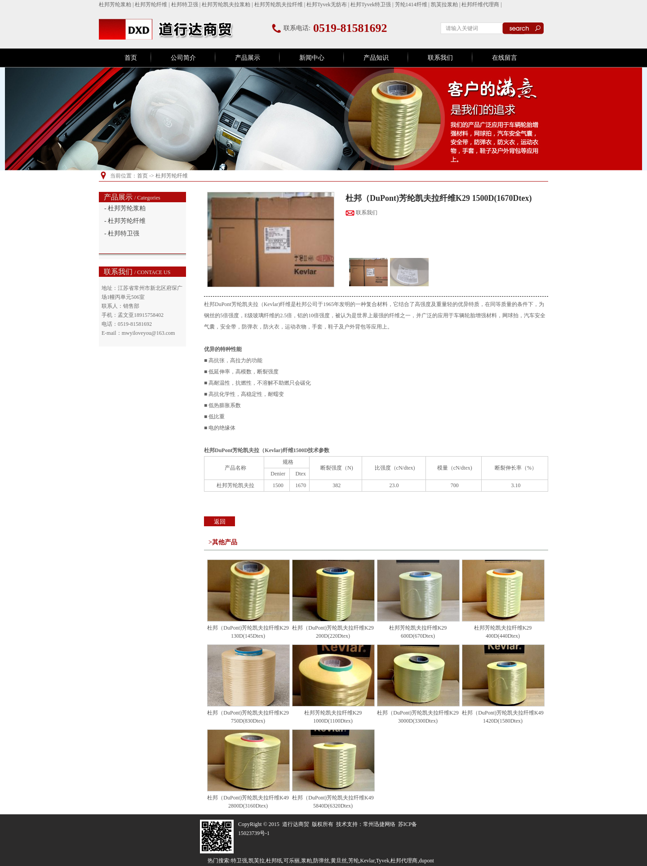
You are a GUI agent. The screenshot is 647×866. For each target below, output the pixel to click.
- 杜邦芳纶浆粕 (125, 208)
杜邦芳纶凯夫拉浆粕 (226, 4)
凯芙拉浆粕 (444, 4)
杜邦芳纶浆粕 (115, 4)
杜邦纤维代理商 (480, 4)
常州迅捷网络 (379, 824)
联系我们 (440, 57)
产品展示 (247, 57)
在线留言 (504, 57)
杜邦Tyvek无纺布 (326, 4)
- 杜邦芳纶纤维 (125, 221)
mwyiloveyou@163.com (148, 333)
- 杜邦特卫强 (121, 233)
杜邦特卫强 (184, 4)
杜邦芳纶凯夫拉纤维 (278, 4)
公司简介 (183, 57)
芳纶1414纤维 (411, 4)
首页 (130, 57)
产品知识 (376, 57)
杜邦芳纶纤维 (151, 4)
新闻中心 (311, 57)
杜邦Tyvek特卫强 (370, 4)
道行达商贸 (295, 824)
